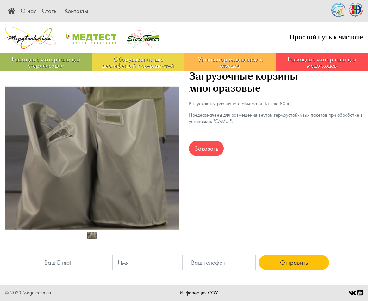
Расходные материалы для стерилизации (46, 62)
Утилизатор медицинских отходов (230, 62)
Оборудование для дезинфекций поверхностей (138, 62)
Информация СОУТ (200, 292)
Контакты (76, 11)
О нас (29, 11)
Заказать (206, 148)
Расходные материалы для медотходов (322, 62)
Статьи (50, 11)
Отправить (294, 262)
